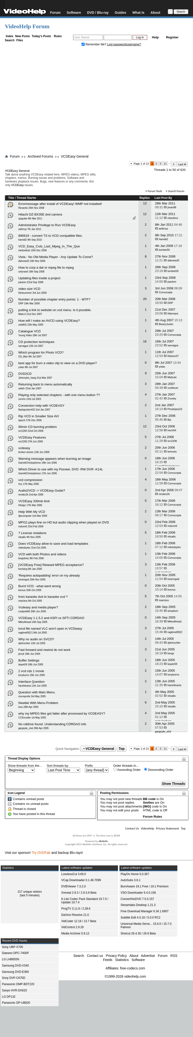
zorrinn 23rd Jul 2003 (29, 399)
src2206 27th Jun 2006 (30, 441)
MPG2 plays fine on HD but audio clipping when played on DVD (63, 522)
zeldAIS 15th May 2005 (30, 324)
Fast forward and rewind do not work (44, 650)
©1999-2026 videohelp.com (125, 976)
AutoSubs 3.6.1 (130, 880)
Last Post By (165, 198)
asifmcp (163, 228)
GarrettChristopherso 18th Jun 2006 (37, 462)
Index (9, 36)
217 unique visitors (30, 891)
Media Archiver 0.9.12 (75, 933)
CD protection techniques (36, 342)
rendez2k (164, 494)
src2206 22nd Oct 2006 (30, 431)
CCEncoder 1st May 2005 (32, 717)
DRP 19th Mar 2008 (29, 303)
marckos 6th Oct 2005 (30, 600)
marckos (164, 600)
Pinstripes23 (174, 409)
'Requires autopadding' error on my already (49, 575)
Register (172, 37)
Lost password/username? (124, 44)
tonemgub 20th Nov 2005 (31, 579)
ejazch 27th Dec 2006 (30, 420)
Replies (144, 198)
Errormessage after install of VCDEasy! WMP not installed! (60, 204)
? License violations (32, 533)
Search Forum (176, 191)
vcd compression (30, 480)
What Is (138, 12)
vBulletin (103, 841)
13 (144, 203)
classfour (172, 217)
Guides (120, 12)
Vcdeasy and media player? (38, 607)
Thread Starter (26, 198)
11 (165, 163)
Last (182, 164)
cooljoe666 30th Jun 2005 (32, 611)
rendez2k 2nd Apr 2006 (30, 494)
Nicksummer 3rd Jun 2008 (32, 293)
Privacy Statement (167, 828)
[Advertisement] (45, 101)
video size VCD (29, 289)
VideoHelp (147, 828)
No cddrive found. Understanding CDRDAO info (52, 724)
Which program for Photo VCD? (40, 352)
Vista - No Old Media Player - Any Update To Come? (55, 257)
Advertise (148, 956)
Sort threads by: (58, 765)
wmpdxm (172, 610)
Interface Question (31, 681)
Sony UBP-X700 (12, 947)
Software (74, 12)
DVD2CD (25, 374)
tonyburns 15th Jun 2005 (31, 675)
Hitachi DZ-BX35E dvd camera (40, 214)
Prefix (89, 765)
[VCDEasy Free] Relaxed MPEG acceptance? (51, 565)
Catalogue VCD (29, 331)
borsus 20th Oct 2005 (29, 590)
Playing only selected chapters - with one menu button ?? (59, 395)
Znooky (171, 398)
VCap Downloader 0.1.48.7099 (81, 880)
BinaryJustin (166, 324)
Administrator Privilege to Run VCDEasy (47, 225)
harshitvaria (174, 685)
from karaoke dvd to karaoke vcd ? (43, 597)
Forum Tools (155, 191)
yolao (162, 366)
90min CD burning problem (37, 427)
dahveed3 (173, 260)
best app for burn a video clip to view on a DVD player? (57, 363)
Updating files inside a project (39, 278)
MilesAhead (174, 621)
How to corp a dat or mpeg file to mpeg (46, 267)
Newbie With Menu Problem (38, 703)
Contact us (95, 956)
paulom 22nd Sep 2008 (30, 282)
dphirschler (173, 642)
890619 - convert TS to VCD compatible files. (50, 235)
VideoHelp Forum (27, 26)
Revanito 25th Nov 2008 (31, 208)
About (155, 12)
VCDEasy (17, 185)
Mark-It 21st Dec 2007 (30, 314)
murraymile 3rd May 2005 (32, 696)
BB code (149, 799)
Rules (58, 36)
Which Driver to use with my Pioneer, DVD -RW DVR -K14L (60, 469)
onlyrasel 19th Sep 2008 (31, 271)
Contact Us (132, 828)
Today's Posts (41, 36)
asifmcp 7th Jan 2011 (29, 229)
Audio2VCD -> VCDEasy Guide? (41, 490)
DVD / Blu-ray (98, 12)
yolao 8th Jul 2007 (28, 367)
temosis (172, 451)
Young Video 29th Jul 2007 (32, 335)
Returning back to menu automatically (45, 384)
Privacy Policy (116, 956)
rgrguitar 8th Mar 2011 (30, 218)
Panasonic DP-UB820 (16, 1002)
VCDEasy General (74, 156)
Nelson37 (173, 356)
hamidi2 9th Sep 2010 (30, 239)
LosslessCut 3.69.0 (73, 874)
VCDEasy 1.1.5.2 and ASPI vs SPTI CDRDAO (51, 618)
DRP (170, 302)
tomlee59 (164, 249)
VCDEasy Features (32, 437)
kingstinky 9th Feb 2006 (31, 558)
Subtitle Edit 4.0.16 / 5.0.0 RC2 (140, 917)
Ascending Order (127, 770)
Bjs (169, 419)
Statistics (122, 960)
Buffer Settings (28, 660)
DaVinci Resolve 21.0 (75, 915)
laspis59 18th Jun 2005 (30, 664)
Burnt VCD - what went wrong (39, 586)
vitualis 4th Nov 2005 (29, 537)
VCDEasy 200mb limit (34, 501)
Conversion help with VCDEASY (41, 405)
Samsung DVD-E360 (15, 972)
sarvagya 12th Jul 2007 (30, 346)
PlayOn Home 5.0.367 (135, 874)
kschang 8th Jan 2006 (30, 569)
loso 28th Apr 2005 (28, 707)
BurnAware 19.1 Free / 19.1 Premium (145, 886)
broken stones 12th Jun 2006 (33, 452)
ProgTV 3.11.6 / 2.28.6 (75, 908)
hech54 (171, 430)
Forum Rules (152, 816)
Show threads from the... (25, 765)
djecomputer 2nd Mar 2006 (32, 516)
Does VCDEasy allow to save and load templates (53, 543)
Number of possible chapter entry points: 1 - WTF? (54, 299)
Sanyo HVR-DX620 (14, 990)
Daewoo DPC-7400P (15, 953)
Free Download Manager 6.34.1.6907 (145, 911)
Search (9, 40)
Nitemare (172, 313)
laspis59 (172, 663)
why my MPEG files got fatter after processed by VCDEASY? (61, 713)
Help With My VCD (31, 512)
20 (144, 299)
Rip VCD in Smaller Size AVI (38, 416)
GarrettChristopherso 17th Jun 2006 (37, 473)
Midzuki (171, 377)
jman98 (171, 207)
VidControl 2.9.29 (72, 927)
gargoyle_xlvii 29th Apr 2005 (33, 728)
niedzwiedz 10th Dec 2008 (32, 250)
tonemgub (173, 579)
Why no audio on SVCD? (36, 639)
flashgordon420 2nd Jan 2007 (34, 409)
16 (144, 341)
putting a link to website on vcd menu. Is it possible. (54, 310)
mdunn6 (172, 525)
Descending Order (158, 770)
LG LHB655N (10, 959)
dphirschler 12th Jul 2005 (31, 643)
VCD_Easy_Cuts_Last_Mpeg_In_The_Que (49, 246)
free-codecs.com (132, 968)
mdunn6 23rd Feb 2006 (30, 526)
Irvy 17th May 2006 (28, 484)
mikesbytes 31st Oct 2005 (32, 547)
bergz (170, 653)
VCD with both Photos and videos (42, 554)
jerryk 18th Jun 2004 (29, 654)
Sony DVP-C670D (13, 978)
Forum (55, 12)
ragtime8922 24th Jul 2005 (32, 632)
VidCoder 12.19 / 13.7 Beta (78, 921)
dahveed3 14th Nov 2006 (31, 261)
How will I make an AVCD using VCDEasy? (49, 320)
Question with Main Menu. (36, 692)
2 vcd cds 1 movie (31, 671)
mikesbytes (174, 547)
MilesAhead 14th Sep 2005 (32, 622)
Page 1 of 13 (141, 163)
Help (155, 37)
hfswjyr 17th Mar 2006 (30, 505)
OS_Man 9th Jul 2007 (30, 356)
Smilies (148, 802)
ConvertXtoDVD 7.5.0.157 (137, 899)
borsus (171, 589)
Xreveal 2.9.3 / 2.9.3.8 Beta (78, 892)
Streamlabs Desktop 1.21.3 (138, 905)
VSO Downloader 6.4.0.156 (138, 892)
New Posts (22, 36)
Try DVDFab (41, 853)
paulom (171, 281)
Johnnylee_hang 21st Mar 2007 (35, 377)
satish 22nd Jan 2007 (29, 388)
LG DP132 (8, 996)
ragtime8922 (174, 632)
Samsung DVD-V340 (15, 965)
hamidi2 (163, 239)
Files (19, 40)
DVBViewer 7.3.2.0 (73, 886)
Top (122, 749)
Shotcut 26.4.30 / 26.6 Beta (138, 933)
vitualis (171, 536)
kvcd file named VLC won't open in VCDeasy (50, 628)
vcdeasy (24, 448)
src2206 (172, 440)
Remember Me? (94, 44)
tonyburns (173, 674)
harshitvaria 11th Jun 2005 (32, 685)
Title (11, 198)
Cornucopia (165, 292)
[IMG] (147, 806)
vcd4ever (172, 387)
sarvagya (172, 345)
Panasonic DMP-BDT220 (18, 984)
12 (144, 214)
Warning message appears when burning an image (54, 458)
